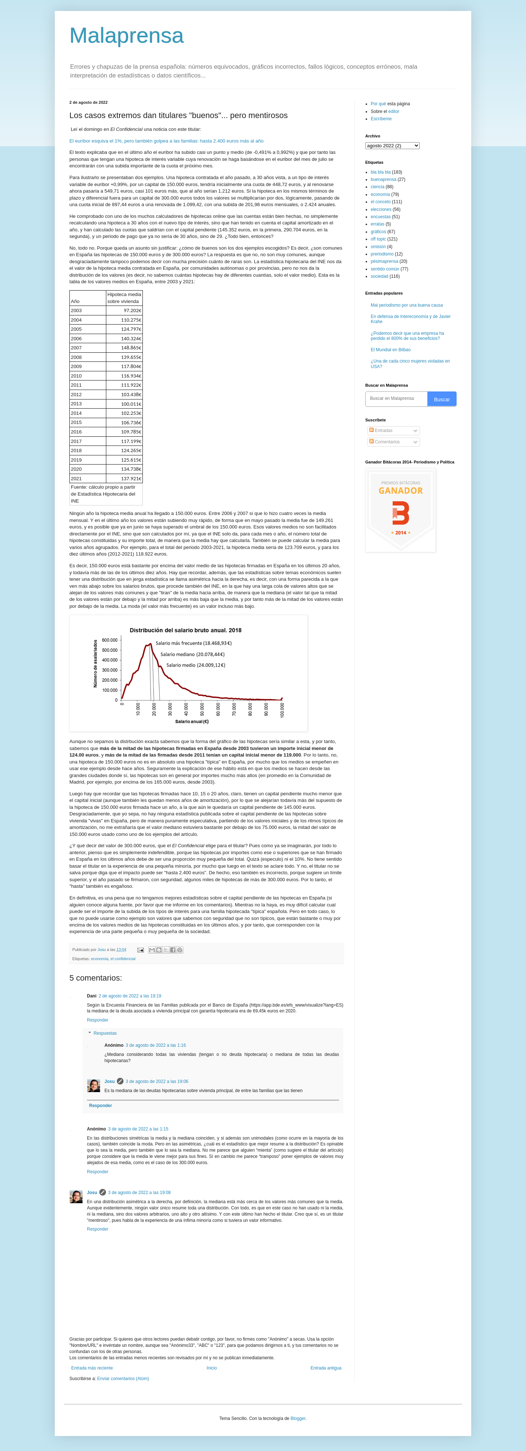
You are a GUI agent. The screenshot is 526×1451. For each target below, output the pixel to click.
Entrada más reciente (92, 1368)
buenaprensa (383, 179)
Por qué (379, 103)
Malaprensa (126, 35)
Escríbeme (381, 118)
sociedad (379, 276)
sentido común (385, 269)
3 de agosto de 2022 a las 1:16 (156, 1045)
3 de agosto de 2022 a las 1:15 (138, 1129)
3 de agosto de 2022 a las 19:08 (139, 1192)
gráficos (378, 231)
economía (99, 958)
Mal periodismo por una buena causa (407, 305)
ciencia (377, 186)
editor (393, 111)
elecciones (381, 209)
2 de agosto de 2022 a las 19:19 (130, 996)
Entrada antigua (326, 1368)
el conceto (381, 201)
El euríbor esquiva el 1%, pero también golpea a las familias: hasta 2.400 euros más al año (166, 141)
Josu (109, 1081)
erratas (377, 224)
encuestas (381, 216)
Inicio (212, 1368)
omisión (378, 246)
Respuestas (105, 1033)
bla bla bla (381, 172)
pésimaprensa (384, 261)
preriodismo (382, 254)
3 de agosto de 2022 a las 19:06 (157, 1081)
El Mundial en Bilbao (391, 349)
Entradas (380, 430)
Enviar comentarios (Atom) (123, 1378)
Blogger (297, 1418)
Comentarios (384, 441)
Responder (97, 1020)
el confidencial (122, 958)
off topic (378, 239)
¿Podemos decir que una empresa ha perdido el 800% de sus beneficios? (407, 336)
